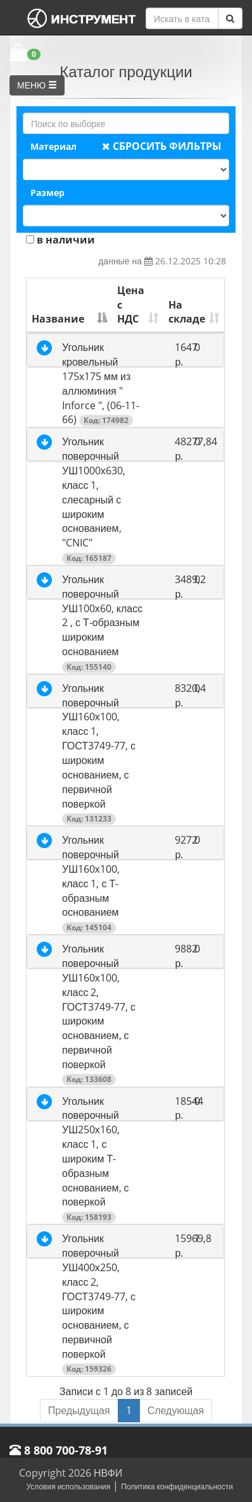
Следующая (176, 1410)
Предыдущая (79, 1410)
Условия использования (68, 1486)
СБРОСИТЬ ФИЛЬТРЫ (162, 146)
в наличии (60, 240)
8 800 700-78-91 (58, 1450)
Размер (47, 193)
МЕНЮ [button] (37, 85)
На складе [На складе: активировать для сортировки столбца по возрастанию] (186, 312)
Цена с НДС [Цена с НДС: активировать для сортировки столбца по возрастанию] (130, 304)
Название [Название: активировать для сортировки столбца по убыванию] (58, 319)
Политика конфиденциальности (177, 1486)
